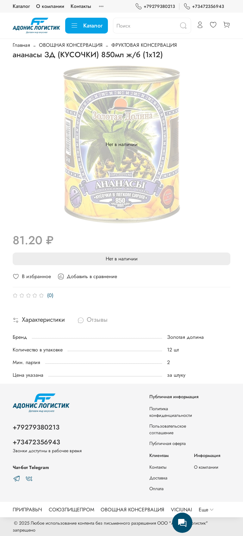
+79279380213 (155, 6)
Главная (21, 45)
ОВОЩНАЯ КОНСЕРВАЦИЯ (71, 45)
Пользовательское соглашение (167, 429)
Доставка (158, 478)
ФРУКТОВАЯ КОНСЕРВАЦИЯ (144, 45)
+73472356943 (204, 6)
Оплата (156, 488)
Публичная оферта (167, 443)
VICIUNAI (181, 509)
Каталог (21, 6)
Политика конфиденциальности (170, 412)
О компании (50, 6)
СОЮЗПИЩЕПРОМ (71, 509)
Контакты (81, 6)
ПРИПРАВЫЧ (27, 509)
